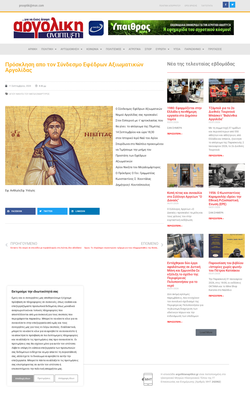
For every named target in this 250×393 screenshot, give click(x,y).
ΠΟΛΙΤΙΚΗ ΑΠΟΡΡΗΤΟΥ (170, 5)
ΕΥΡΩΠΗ (162, 49)
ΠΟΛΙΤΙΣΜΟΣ (115, 49)
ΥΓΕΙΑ (176, 49)
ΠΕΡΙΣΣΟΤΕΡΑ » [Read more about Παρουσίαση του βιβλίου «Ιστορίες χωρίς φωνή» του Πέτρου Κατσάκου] (216, 296)
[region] (45, 336)
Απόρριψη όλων (44, 378)
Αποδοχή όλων (67, 378)
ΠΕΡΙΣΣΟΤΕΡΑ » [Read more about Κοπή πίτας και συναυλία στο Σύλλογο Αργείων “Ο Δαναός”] (174, 226)
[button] (20, 211)
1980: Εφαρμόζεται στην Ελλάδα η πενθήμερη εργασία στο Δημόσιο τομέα (184, 113)
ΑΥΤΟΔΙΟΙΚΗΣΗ (71, 49)
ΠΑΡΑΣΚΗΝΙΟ (194, 49)
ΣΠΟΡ (148, 49)
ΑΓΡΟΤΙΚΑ (135, 49)
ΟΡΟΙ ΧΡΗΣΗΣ (191, 5)
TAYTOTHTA (207, 5)
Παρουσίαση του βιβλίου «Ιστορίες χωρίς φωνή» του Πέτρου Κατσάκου (226, 266)
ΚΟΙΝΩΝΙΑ (94, 49)
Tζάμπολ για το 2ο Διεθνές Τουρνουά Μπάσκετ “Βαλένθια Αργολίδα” (223, 113)
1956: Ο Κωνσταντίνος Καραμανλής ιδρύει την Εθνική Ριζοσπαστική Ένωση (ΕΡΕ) (225, 198)
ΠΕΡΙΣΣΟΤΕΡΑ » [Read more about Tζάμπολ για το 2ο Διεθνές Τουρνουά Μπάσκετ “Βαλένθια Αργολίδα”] (216, 155)
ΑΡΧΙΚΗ (32, 49)
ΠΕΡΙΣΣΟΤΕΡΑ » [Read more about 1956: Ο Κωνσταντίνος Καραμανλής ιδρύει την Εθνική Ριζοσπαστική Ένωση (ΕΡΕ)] (216, 218)
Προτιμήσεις (21, 378)
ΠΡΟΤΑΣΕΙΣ (215, 49)
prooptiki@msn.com (31, 5)
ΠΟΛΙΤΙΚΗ (48, 49)
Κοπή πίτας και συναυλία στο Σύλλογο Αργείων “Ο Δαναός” (184, 196)
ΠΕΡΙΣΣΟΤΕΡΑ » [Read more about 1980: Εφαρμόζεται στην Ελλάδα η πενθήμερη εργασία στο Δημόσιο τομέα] (174, 134)
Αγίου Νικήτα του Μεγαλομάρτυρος (29, 94)
